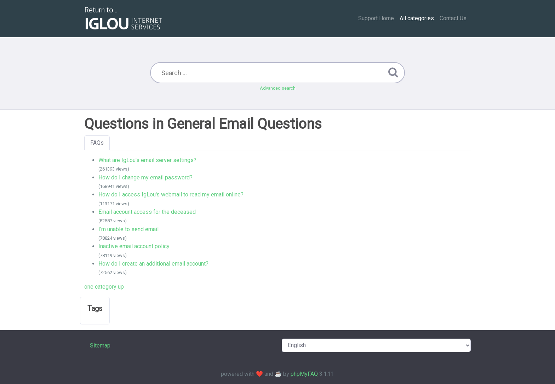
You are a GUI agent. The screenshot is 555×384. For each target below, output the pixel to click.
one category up (104, 286)
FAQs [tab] (97, 142)
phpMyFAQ (304, 374)
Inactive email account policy (134, 246)
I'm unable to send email (128, 229)
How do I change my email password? (145, 177)
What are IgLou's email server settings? (147, 160)
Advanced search (278, 88)
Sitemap (100, 345)
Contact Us (453, 18)
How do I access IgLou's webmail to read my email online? (171, 194)
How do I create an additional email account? (153, 263)
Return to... (124, 19)
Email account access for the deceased (147, 211)
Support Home (376, 18)
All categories (417, 18)
